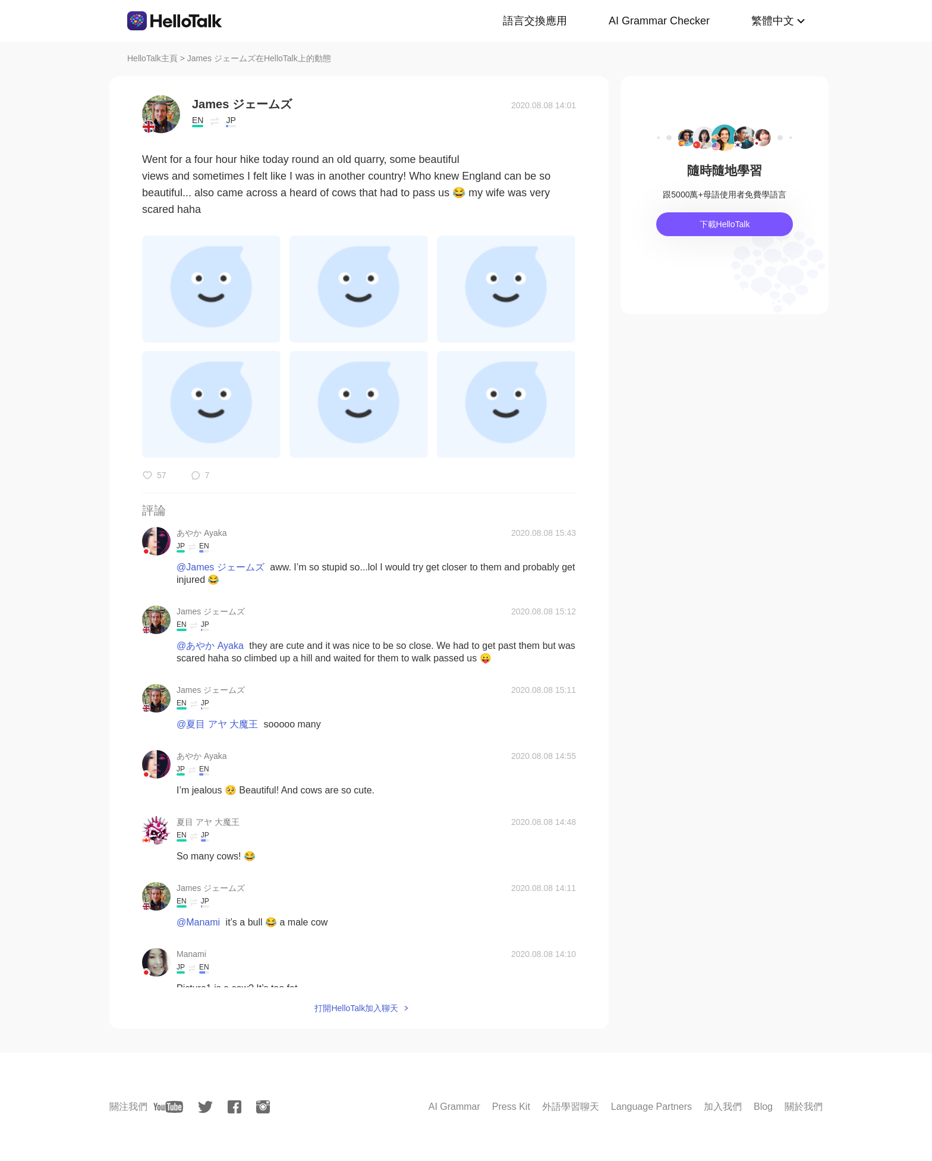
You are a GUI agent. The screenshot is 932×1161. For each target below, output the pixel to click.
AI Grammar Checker (659, 21)
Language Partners (651, 1107)
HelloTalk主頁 (152, 58)
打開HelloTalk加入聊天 (356, 1008)
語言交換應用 (535, 21)
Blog (763, 1107)
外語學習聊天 (570, 1107)
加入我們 (723, 1107)
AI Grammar (454, 1107)
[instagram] (263, 1106)
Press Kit (511, 1107)
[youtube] (168, 1107)
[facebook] (234, 1106)
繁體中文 (772, 21)
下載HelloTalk (725, 224)
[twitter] (205, 1107)
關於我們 (804, 1107)
